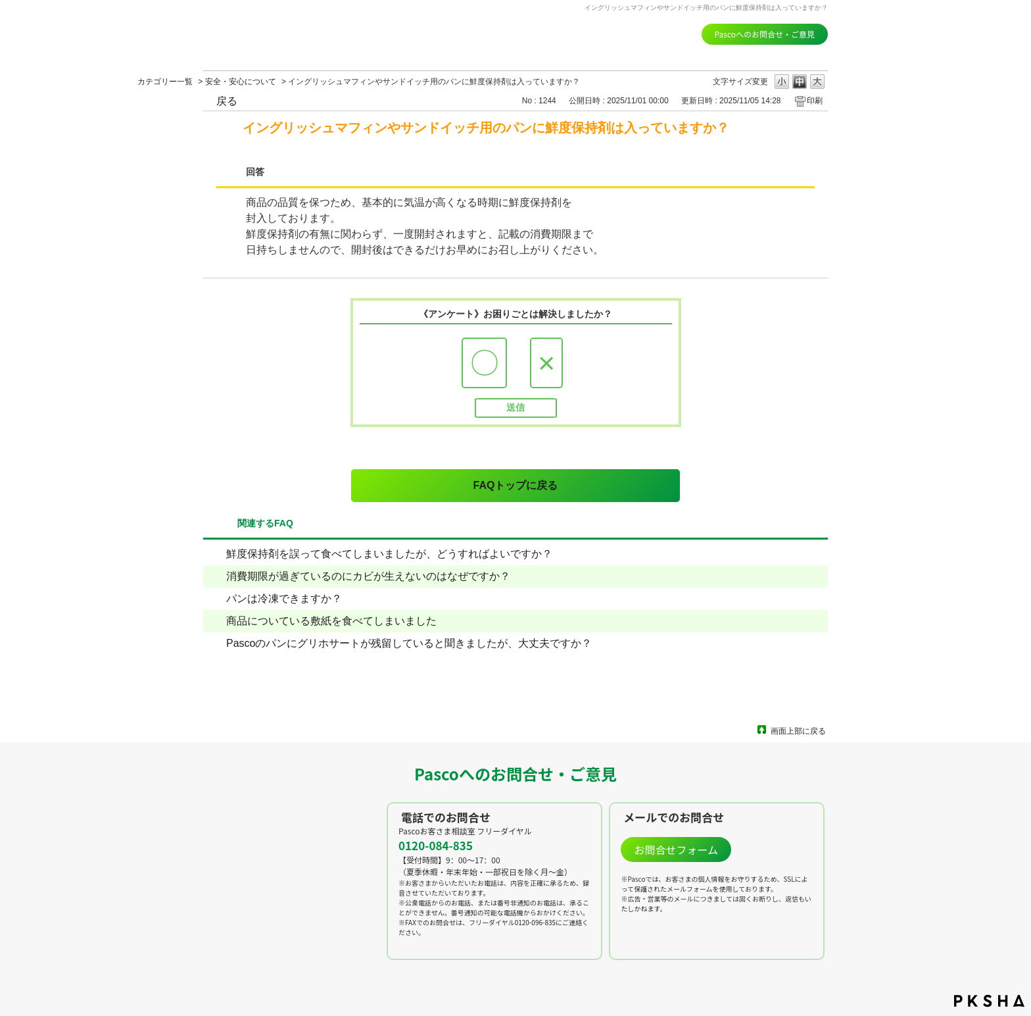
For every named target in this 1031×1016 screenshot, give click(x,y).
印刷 (815, 100)
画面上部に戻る (798, 730)
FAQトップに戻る (515, 485)
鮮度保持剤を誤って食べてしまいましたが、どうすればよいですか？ (389, 553)
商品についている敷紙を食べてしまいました (331, 620)
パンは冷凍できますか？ (284, 598)
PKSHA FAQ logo (989, 1000)
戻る (226, 101)
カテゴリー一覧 (165, 81)
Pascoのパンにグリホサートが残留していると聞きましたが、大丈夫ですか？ (409, 643)
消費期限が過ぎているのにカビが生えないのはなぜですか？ (368, 576)
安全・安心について (240, 81)
